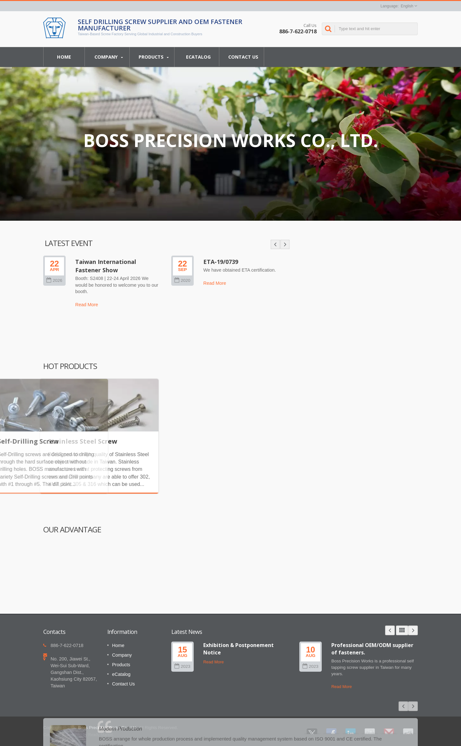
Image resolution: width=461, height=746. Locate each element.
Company (108, 57)
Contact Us (243, 56)
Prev (390, 630)
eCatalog (198, 56)
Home (64, 56)
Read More (213, 662)
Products (153, 57)
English (407, 6)
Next (413, 630)
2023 (182, 666)
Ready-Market (100, 735)
